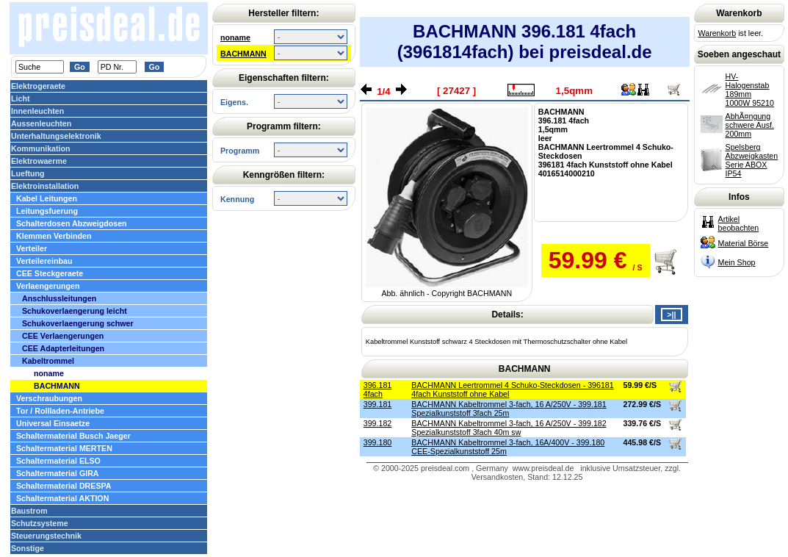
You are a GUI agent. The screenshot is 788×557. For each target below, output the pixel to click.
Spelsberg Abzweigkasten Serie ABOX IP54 (752, 160)
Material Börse (743, 243)
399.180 (378, 442)
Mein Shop (737, 262)
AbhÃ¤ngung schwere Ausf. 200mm (750, 125)
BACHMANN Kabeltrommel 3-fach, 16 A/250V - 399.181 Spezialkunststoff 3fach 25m (508, 408)
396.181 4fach (378, 389)
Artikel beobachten (738, 223)
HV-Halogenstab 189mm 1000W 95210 (750, 89)
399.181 (378, 404)
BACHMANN (243, 53)
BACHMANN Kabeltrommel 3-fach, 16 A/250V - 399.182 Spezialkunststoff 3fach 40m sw (508, 427)
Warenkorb (717, 33)
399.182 (378, 423)
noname (235, 37)
